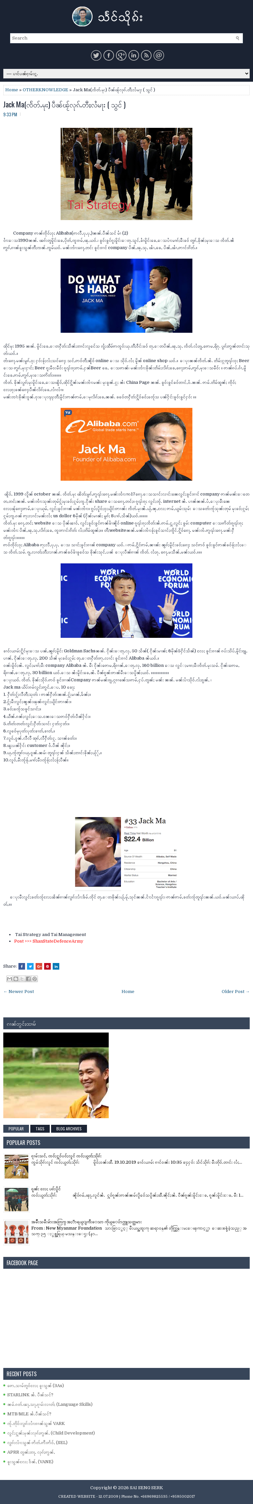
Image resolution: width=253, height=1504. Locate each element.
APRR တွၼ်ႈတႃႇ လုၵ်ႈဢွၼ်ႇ (31, 1452)
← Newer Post (18, 991)
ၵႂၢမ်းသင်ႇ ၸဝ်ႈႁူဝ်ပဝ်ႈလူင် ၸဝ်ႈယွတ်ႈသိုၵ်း (66, 1155)
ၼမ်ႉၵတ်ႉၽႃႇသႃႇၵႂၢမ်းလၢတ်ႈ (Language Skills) (50, 1404)
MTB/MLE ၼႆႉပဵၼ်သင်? (29, 1413)
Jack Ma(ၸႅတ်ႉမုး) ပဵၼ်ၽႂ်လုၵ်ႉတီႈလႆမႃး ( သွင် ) (64, 104)
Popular (16, 1128)
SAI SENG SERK (146, 1487)
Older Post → (236, 991)
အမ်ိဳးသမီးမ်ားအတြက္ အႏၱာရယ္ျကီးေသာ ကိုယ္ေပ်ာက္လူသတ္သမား (86, 1221)
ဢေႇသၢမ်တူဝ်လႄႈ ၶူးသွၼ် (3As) (35, 1385)
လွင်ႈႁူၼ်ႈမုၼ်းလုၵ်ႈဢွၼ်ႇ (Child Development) (51, 1433)
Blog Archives (69, 1128)
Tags (40, 1128)
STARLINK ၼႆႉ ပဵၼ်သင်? (30, 1394)
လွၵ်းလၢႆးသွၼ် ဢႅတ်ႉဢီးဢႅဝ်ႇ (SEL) (37, 1442)
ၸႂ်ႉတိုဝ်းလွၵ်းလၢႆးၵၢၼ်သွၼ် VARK (36, 1423)
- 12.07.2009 (107, 1496)
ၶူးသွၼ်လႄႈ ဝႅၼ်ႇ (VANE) (30, 1461)
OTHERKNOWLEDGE (45, 89)
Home (11, 89)
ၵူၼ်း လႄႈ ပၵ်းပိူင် (46, 1188)
